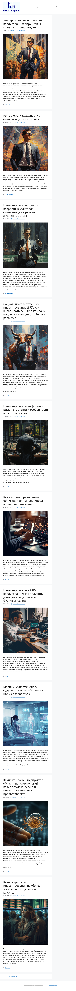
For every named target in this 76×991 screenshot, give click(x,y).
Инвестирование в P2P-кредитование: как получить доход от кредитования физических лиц (23, 595)
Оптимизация (47, 7)
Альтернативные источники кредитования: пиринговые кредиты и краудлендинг (22, 23)
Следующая (12, 976)
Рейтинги (57, 7)
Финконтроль (53, 985)
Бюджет (37, 7)
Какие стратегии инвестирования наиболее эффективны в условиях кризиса (22, 887)
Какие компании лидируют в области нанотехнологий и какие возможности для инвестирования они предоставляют (23, 787)
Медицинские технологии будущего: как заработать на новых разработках (23, 690)
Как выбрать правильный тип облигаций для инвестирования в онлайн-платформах (25, 500)
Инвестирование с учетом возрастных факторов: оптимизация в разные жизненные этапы (21, 210)
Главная (29, 7)
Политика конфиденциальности (33, 985)
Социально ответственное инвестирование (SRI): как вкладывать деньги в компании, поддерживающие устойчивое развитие (25, 311)
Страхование (67, 7)
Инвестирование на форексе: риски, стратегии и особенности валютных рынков (25, 409)
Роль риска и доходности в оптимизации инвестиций (21, 117)
